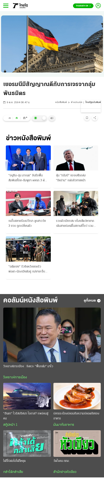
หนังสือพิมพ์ (61, 102)
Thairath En (83, 6)
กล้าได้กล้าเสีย (13, 472)
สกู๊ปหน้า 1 (10, 425)
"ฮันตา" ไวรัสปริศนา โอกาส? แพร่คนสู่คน (25, 416)
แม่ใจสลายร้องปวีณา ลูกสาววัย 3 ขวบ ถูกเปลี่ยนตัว (27, 223)
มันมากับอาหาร (63, 425)
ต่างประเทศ (76, 102)
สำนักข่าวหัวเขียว (64, 472)
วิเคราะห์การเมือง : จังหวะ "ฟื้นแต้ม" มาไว (28, 366)
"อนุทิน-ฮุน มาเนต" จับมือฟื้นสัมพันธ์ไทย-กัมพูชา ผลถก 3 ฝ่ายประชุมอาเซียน (28, 178)
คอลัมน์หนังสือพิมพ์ (30, 300)
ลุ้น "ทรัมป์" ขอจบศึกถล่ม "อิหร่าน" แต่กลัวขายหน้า (71, 178)
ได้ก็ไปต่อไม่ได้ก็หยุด (14, 461)
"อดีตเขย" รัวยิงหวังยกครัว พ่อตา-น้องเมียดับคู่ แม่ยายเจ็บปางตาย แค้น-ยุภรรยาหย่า (26, 269)
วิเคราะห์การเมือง (15, 377)
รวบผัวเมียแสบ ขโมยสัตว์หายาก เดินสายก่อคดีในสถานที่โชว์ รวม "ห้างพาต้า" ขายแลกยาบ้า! (75, 223)
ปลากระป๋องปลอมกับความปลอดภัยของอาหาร (76, 416)
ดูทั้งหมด (92, 301)
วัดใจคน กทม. (61, 461)
